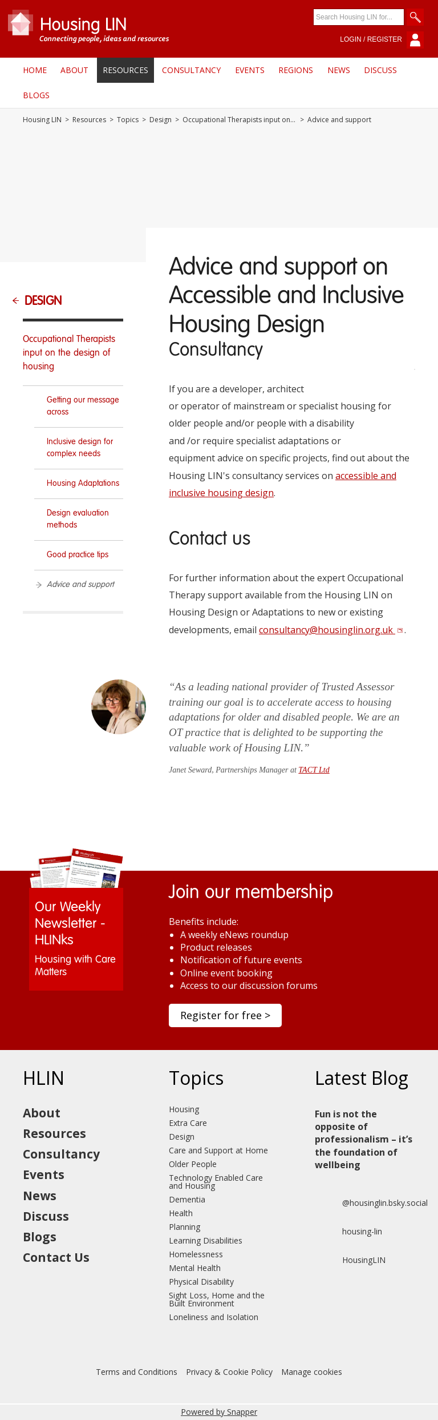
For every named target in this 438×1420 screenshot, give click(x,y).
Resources (125, 70)
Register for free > (225, 1015)
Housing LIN (42, 119)
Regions (295, 70)
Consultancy (191, 70)
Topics (128, 119)
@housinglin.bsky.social (371, 1203)
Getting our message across (83, 406)
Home (35, 70)
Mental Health (195, 1267)
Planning (184, 1226)
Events (250, 70)
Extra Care (188, 1122)
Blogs (36, 95)
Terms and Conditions (136, 1371)
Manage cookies (311, 1371)
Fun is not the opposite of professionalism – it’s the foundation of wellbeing (363, 1140)
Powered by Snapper (219, 1411)
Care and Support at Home (218, 1150)
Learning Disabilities (205, 1240)
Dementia (187, 1199)
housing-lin (348, 1231)
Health (181, 1213)
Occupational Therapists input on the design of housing (239, 119)
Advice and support (80, 585)
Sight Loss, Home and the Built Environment (217, 1299)
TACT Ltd (313, 770)
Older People (193, 1163)
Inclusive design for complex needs (80, 448)
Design (160, 119)
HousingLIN (350, 1260)
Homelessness (196, 1254)
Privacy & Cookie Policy (229, 1371)
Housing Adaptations (83, 484)
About (74, 70)
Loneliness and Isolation (213, 1317)
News (338, 70)
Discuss (380, 70)
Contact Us (56, 1257)
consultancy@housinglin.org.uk (331, 629)
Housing (184, 1109)
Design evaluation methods (78, 519)
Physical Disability (201, 1281)
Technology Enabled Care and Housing (216, 1181)
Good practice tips (77, 555)
